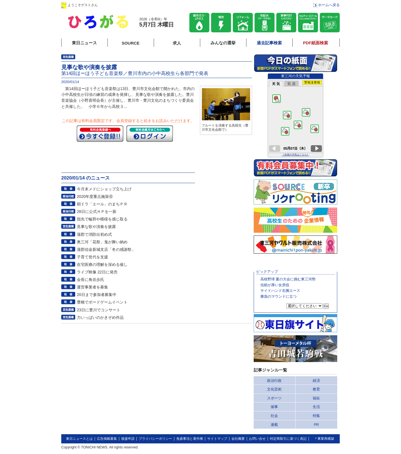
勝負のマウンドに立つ (278, 296)
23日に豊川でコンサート (98, 310)
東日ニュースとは (79, 438)
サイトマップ (217, 438)
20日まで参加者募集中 (96, 294)
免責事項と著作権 (189, 438)
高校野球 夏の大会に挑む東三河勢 (288, 279)
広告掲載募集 (107, 438)
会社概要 (238, 438)
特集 (316, 416)
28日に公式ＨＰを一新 (96, 211)
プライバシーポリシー (155, 438)
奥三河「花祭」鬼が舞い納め (102, 242)
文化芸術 (274, 389)
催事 (274, 407)
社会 (274, 416)
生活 (316, 407)
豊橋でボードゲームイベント (102, 302)
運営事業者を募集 (92, 287)
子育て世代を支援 (92, 257)
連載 (274, 425)
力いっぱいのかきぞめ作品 (100, 317)
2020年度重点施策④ (95, 196)
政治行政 (274, 380)
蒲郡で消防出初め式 (94, 234)
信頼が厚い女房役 (274, 285)
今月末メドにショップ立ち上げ (104, 189)
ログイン (117, 5)
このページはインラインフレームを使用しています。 (295, 115)
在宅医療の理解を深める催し (102, 264)
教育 (316, 389)
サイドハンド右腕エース (280, 290)
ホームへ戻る (329, 5)
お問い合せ (257, 438)
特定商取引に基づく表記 (288, 438)
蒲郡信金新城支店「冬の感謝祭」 (106, 249)
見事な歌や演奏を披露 (96, 226)
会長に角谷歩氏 (90, 279)
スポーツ (274, 398)
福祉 (316, 398)
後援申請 (128, 438)
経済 (316, 380)
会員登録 (152, 5)
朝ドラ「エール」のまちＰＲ (102, 204)
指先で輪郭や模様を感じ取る (102, 219)
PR (316, 425)
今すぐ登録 (100, 133)
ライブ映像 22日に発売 (97, 272)
